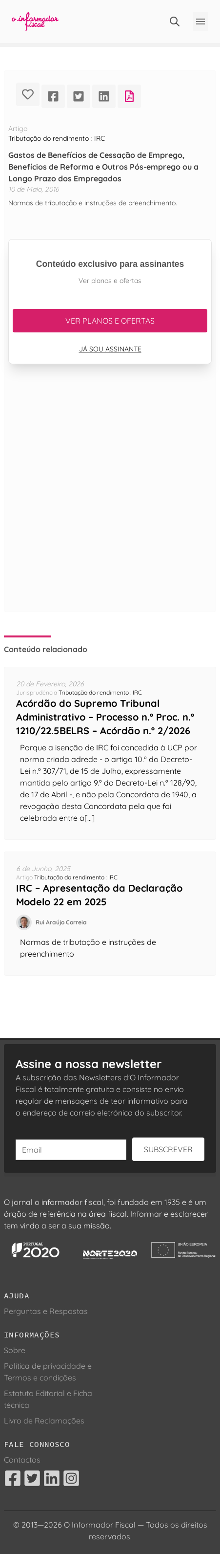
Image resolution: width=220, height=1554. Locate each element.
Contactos (22, 1460)
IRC (99, 138)
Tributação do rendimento (48, 138)
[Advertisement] (110, 500)
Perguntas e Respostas (46, 1311)
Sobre (14, 1350)
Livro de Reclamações (44, 1420)
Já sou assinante (110, 349)
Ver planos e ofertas (110, 321)
